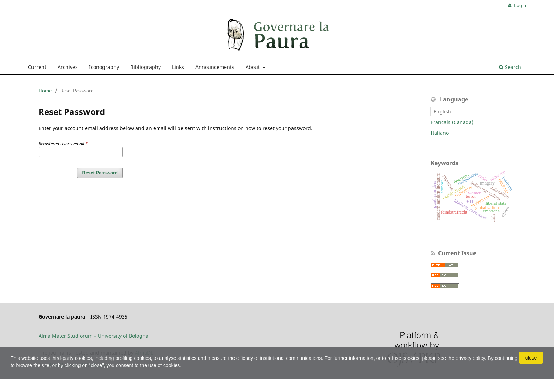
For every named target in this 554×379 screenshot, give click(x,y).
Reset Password (100, 172)
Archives (68, 67)
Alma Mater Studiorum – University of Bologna (93, 335)
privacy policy (470, 358)
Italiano (440, 132)
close (531, 358)
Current (37, 67)
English (442, 111)
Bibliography (145, 67)
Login (519, 5)
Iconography (104, 67)
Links (178, 67)
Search (510, 67)
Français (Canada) (452, 122)
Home (45, 90)
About (253, 67)
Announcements (214, 67)
